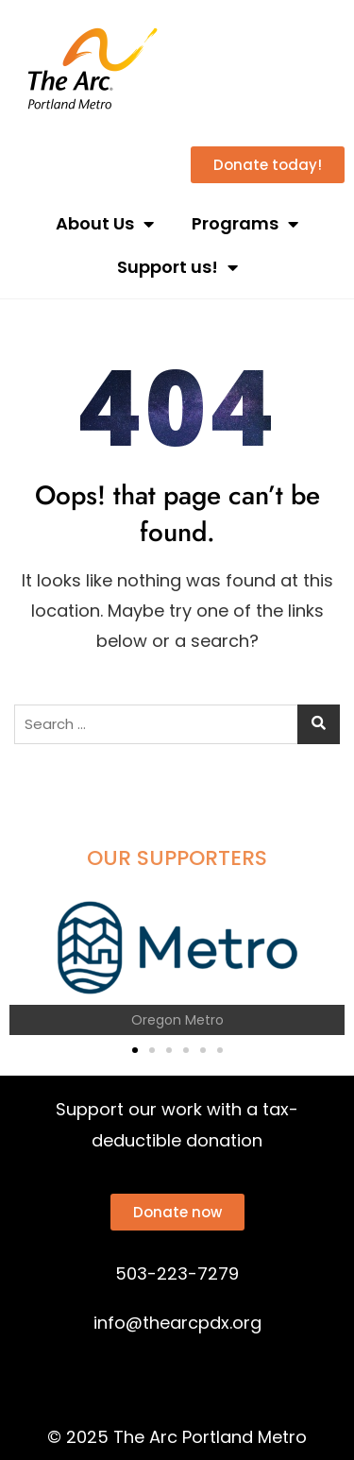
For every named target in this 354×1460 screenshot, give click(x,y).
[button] (30, 963)
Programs (245, 224)
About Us (105, 224)
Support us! (177, 267)
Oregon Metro (177, 1019)
